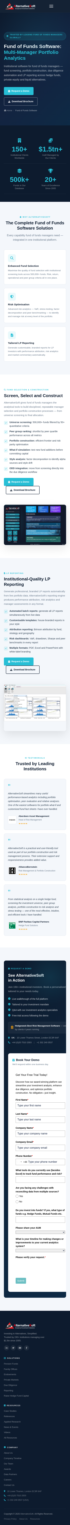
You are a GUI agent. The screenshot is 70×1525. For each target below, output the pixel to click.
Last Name (22, 1114)
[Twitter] (13, 1347)
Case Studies (10, 1411)
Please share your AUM (28, 1228)
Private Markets (11, 1380)
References (9, 1416)
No (20, 1201)
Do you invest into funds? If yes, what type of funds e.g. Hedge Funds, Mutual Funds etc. (40, 1212)
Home (8, 110)
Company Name (25, 1128)
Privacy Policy (10, 1519)
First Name (22, 1100)
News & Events (11, 1427)
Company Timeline (12, 1458)
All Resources (10, 1438)
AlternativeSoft (26, 1514)
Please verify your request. (31, 1257)
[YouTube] (19, 1347)
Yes (21, 1196)
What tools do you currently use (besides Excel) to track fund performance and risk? (39, 1172)
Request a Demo (18, 91)
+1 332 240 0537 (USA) (18, 1500)
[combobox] (21, 1162)
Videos (7, 1432)
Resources (35, 1519)
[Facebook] (26, 1347)
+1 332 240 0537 (45, 1042)
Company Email (25, 1142)
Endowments (10, 1374)
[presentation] (40, 1266)
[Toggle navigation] (51, 6)
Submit (20, 1280)
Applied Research (12, 1422)
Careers (7, 1479)
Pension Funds (11, 1364)
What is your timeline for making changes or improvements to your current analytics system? (40, 1243)
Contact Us (9, 1485)
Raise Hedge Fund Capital (16, 1396)
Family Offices (10, 1369)
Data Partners (10, 1474)
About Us (8, 1453)
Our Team (8, 1463)
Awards (7, 1469)
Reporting (8, 1390)
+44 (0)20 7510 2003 (22, 1042)
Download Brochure (20, 101)
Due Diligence (10, 1385)
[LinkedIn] (6, 1347)
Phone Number (24, 1156)
